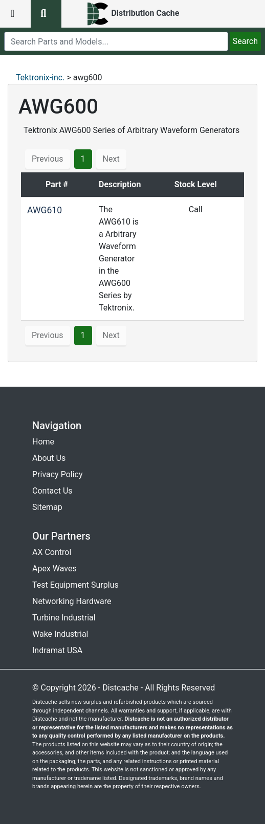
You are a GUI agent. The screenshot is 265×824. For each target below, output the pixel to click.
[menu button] (15, 14)
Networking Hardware (71, 601)
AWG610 (44, 210)
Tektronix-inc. (40, 77)
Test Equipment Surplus (75, 585)
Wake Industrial (60, 634)
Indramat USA (57, 650)
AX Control (51, 552)
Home (43, 442)
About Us (48, 458)
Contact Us (52, 491)
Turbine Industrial (64, 617)
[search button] (46, 14)
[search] (116, 41)
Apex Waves (54, 568)
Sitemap (47, 507)
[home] (133, 14)
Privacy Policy (57, 474)
